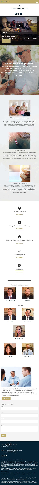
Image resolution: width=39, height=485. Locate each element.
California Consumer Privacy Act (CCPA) (30, 468)
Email (2, 412)
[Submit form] (3, 435)
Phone (2, 418)
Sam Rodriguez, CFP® (10, 300)
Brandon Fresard (27, 321)
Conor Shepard (27, 356)
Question (3, 425)
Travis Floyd (10, 321)
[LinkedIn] (18, 14)
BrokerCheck (21, 459)
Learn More (6, 40)
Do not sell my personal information (26, 469)
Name (2, 406)
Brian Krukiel (27, 300)
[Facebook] (21, 14)
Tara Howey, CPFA (19, 338)
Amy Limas (10, 356)
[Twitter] (16, 14)
